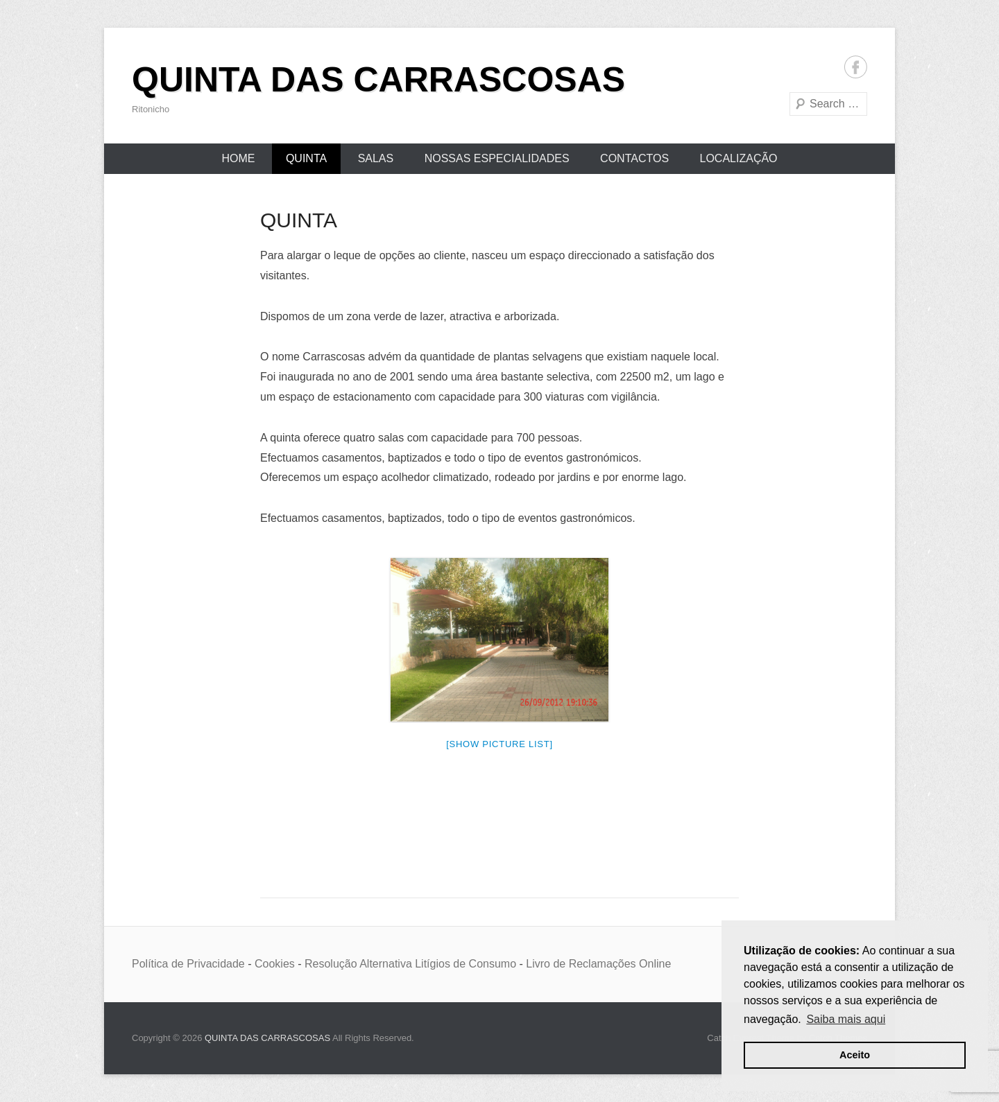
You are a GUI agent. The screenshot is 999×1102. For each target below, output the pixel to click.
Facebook (855, 66)
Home (238, 158)
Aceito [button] (854, 1054)
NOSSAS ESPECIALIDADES (497, 158)
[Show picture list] (499, 744)
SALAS (376, 158)
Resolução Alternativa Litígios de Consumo (410, 964)
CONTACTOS (634, 158)
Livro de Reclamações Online (598, 964)
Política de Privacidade (188, 964)
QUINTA (306, 158)
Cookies (275, 964)
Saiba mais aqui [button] (845, 1019)
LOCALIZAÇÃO (739, 158)
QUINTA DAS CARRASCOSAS (378, 79)
